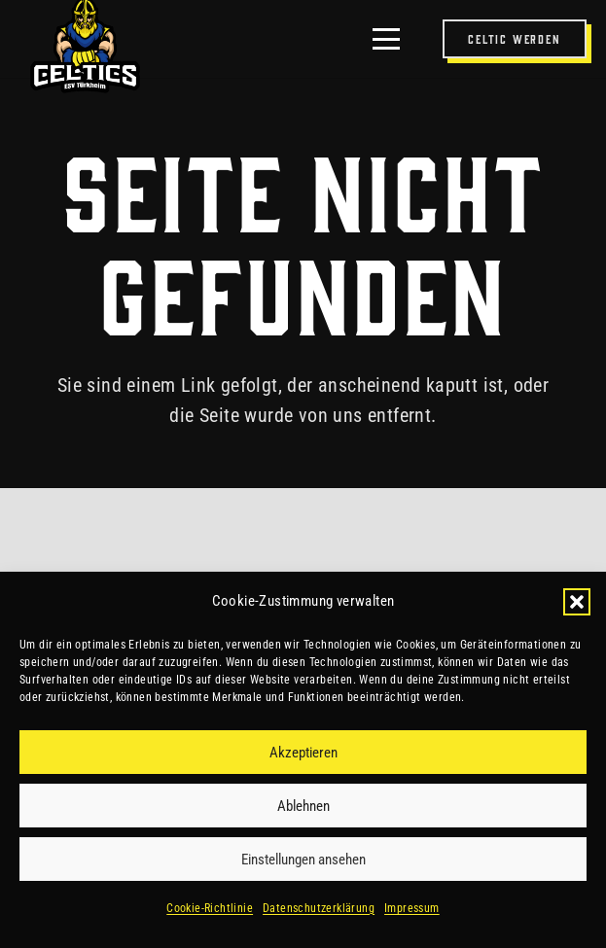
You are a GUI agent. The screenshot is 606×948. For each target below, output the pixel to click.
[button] (577, 602)
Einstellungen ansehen (303, 859)
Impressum (412, 908)
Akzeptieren (303, 752)
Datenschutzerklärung (318, 908)
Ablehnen (303, 806)
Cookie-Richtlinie (209, 908)
